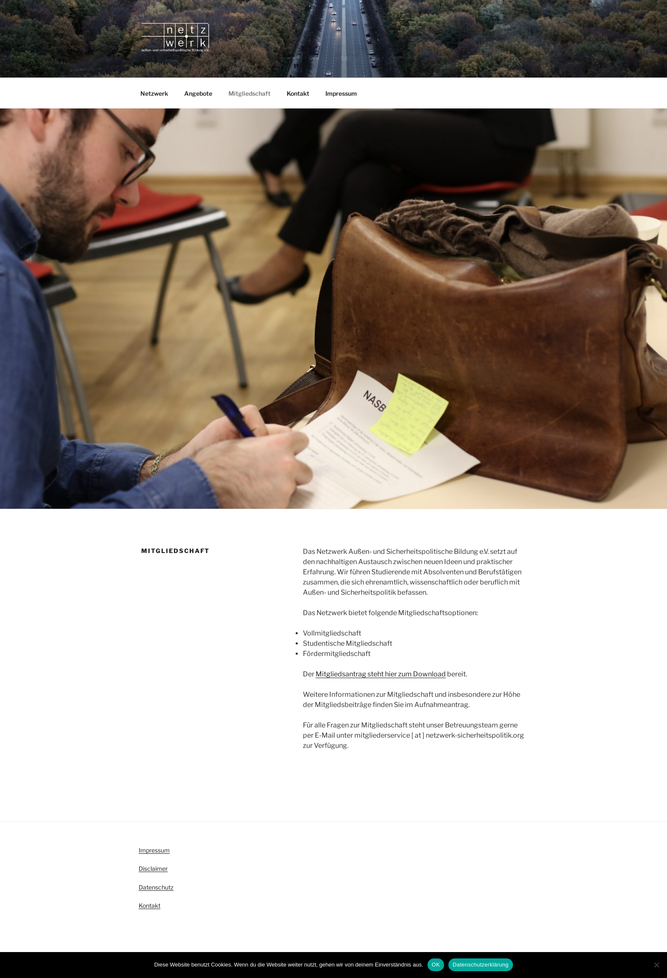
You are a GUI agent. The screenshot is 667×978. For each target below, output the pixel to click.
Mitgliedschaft (249, 93)
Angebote (198, 93)
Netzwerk (154, 93)
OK (436, 964)
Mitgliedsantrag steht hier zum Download (381, 674)
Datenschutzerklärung (480, 964)
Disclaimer (153, 868)
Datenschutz (156, 887)
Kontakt (298, 93)
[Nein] (656, 965)
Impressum (341, 93)
